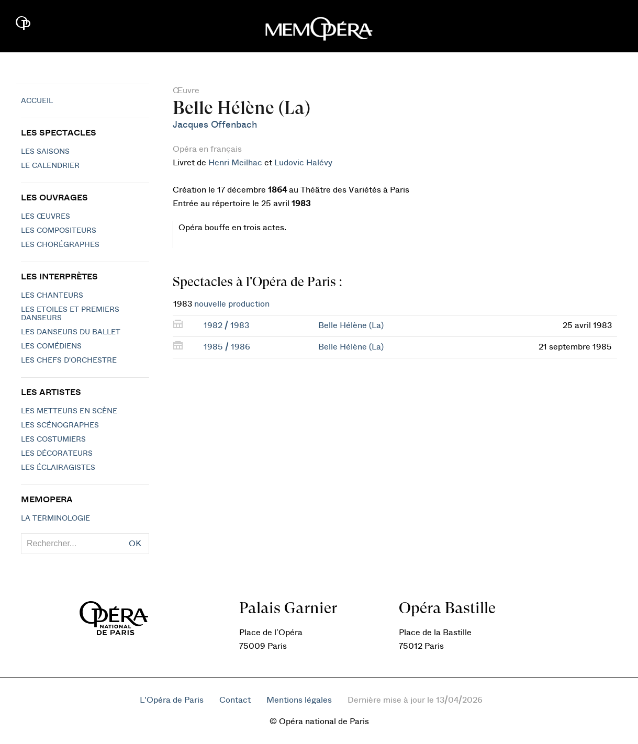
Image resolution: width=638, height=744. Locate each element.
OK (135, 543)
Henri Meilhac (235, 163)
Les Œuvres (45, 216)
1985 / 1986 (227, 347)
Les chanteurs (52, 295)
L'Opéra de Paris (172, 700)
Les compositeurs (58, 230)
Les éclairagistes (58, 467)
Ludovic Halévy (303, 163)
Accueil (37, 101)
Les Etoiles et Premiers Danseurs (70, 314)
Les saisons (45, 151)
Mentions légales (299, 700)
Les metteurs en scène (69, 411)
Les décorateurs (57, 453)
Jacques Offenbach (215, 124)
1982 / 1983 (226, 325)
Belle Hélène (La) (351, 325)
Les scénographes (60, 425)
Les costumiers (53, 439)
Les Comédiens (51, 346)
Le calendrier (50, 166)
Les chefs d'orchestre (69, 360)
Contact (235, 700)
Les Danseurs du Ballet (70, 332)
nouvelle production (232, 304)
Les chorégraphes (60, 245)
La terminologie (55, 518)
